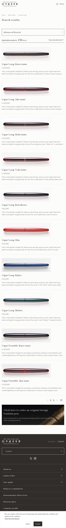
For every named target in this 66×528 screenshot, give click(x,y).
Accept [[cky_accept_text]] (38, 524)
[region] (33, 519)
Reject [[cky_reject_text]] (28, 524)
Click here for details (12, 518)
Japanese (51, 441)
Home (3, 15)
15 (61, 400)
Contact (9, 451)
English (61, 441)
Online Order (12, 15)
